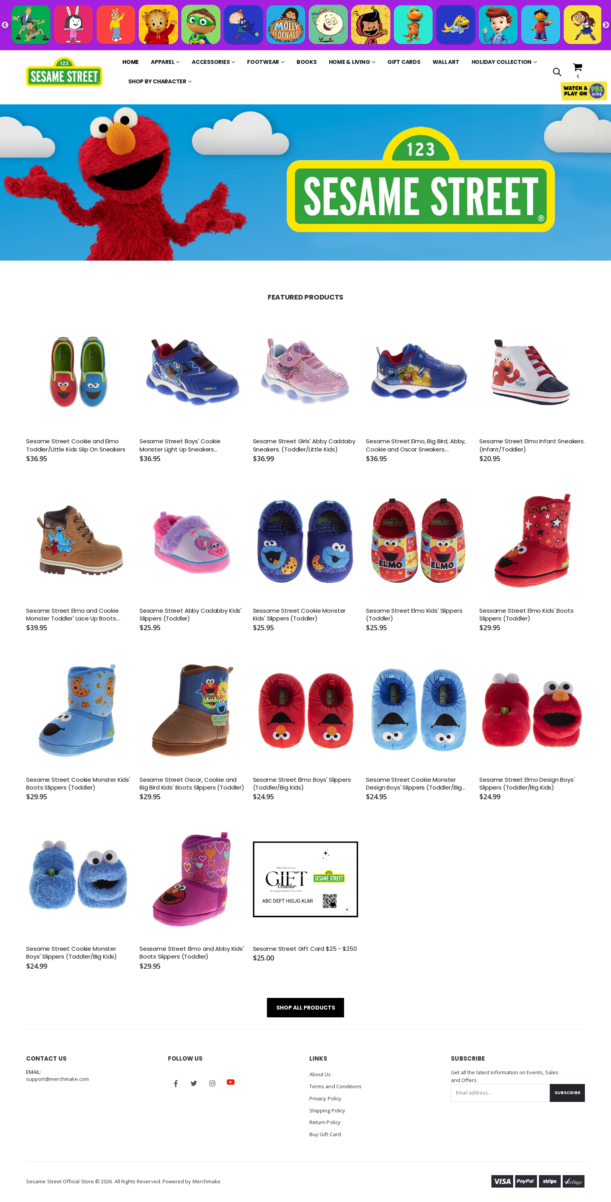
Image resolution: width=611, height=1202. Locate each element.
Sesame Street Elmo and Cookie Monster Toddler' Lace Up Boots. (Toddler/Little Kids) (72, 615)
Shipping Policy (327, 1109)
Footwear (263, 62)
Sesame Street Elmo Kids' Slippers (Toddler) (414, 614)
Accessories (211, 62)
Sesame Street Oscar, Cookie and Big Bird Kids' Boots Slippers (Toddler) (192, 783)
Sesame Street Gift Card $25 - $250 (305, 949)
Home (130, 62)
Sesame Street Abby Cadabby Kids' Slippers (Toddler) (191, 614)
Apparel (162, 62)
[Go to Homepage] (64, 72)
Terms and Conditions (335, 1085)
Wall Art (446, 62)
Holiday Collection (501, 62)
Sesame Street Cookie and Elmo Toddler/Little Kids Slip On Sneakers (75, 445)
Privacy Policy (325, 1097)
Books (307, 62)
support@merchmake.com (57, 1078)
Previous (5, 25)
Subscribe (567, 1092)
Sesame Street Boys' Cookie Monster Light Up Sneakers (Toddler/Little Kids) (180, 445)
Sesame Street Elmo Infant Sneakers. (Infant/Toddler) (532, 445)
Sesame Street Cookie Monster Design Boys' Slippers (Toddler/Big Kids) (414, 784)
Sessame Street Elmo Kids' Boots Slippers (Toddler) (526, 614)
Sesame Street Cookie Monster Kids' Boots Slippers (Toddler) (78, 783)
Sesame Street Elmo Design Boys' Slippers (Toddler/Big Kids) (526, 783)
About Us (320, 1074)
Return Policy (325, 1120)
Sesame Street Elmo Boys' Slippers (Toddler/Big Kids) (302, 783)
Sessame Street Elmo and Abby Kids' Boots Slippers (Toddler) (192, 953)
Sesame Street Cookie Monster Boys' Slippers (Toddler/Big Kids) (71, 953)
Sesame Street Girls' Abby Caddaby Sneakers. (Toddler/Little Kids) (304, 445)
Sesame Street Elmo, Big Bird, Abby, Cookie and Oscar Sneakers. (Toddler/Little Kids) (416, 445)
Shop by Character (157, 81)
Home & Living (349, 62)
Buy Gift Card (325, 1132)
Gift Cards (403, 62)
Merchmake (206, 1179)
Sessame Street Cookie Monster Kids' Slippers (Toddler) (299, 614)
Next (606, 25)
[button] (557, 72)
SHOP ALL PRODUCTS (305, 1008)
